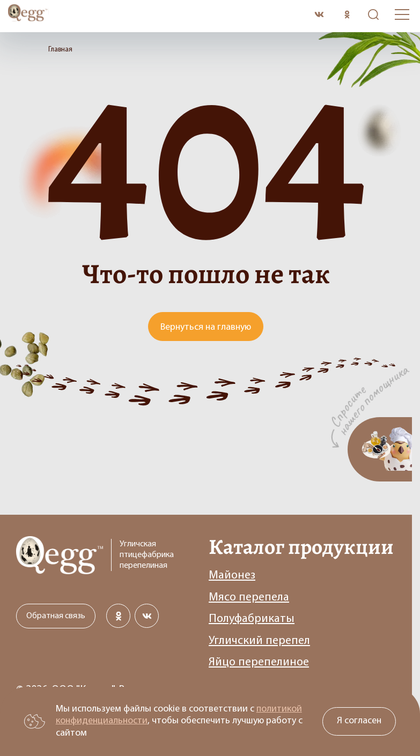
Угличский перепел (259, 641)
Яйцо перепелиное (259, 662)
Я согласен (359, 721)
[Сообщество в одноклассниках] (347, 15)
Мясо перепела (249, 597)
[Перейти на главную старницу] (157, 14)
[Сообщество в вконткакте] (319, 15)
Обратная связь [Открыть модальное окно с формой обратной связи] (55, 616)
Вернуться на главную (205, 327)
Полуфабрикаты (251, 619)
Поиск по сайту (371, 15)
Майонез (232, 575)
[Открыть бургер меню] (402, 14)
